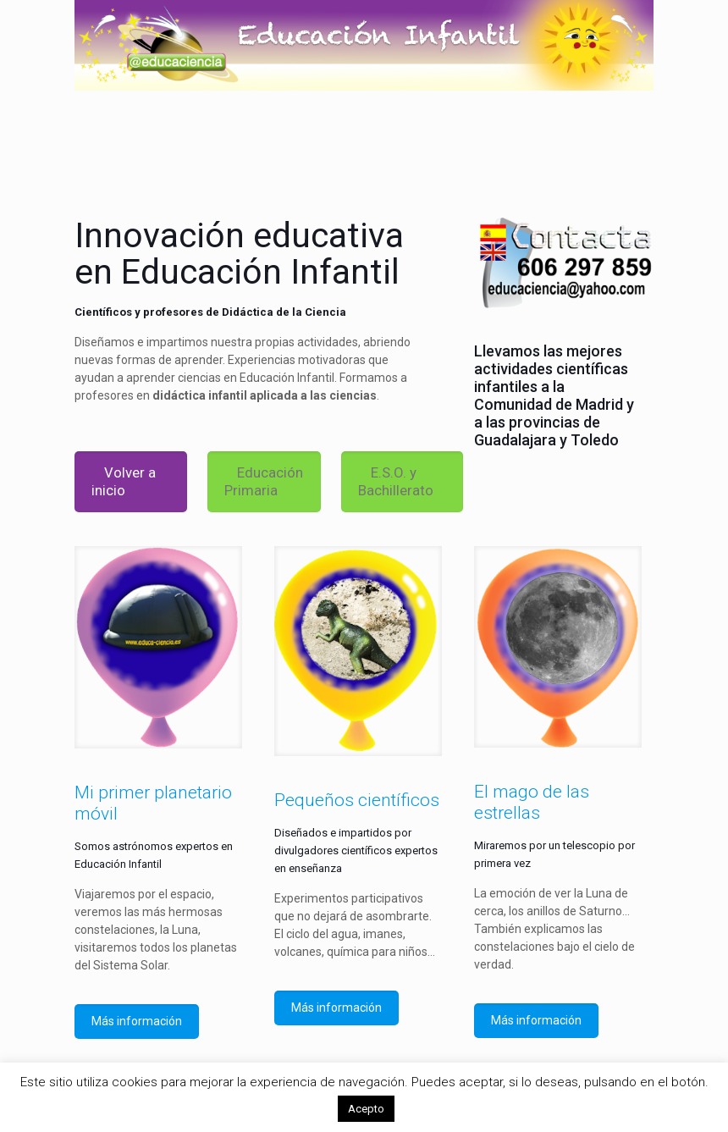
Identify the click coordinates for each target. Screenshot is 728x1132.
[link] (158, 647)
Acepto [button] (366, 1108)
